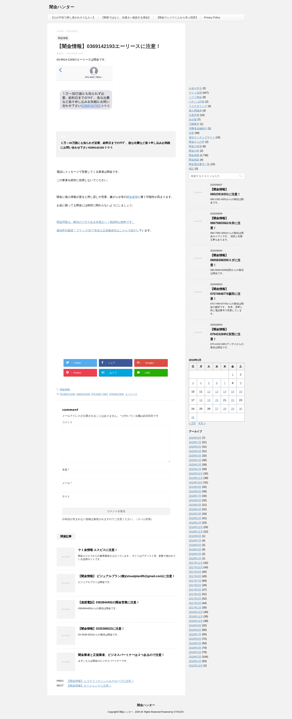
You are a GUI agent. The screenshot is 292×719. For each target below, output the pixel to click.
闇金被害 (132, 196)
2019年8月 (195, 491)
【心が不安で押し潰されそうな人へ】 (73, 17)
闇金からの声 (196, 141)
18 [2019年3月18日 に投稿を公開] (200, 400)
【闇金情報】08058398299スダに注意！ (225, 260)
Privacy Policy (212, 17)
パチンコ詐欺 (196, 101)
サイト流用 (195, 92)
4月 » (202, 423)
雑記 (191, 168)
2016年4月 (195, 647)
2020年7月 (195, 442)
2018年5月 (195, 544)
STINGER (178, 712)
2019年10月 (196, 482)
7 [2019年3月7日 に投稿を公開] (224, 383)
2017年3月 (195, 598)
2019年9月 (195, 486)
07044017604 (116, 394)
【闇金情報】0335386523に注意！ (101, 628)
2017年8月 (195, 576)
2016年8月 (195, 629)
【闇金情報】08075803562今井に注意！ (225, 223)
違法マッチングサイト (202, 137)
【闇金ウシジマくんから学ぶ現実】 (177, 17)
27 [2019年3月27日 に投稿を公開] (216, 408)
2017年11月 (196, 562)
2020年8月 (195, 437)
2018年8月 (195, 536)
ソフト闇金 (195, 97)
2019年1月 (195, 522)
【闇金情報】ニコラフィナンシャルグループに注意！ (100, 681)
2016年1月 (195, 661)
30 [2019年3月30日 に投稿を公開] (240, 408)
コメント (67, 422)
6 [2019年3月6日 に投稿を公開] (217, 383)
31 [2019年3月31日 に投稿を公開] (193, 417)
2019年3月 (195, 513)
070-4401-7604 (99, 394)
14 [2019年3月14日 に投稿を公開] (224, 391)
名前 (65, 469)
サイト (66, 496)
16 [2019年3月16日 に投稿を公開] (240, 391)
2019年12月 (196, 473)
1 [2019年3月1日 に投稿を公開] (232, 374)
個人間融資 (195, 110)
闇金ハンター (61, 7)
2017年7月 (195, 580)
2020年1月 (195, 469)
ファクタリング (198, 106)
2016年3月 (195, 652)
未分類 (193, 119)
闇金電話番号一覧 (199, 164)
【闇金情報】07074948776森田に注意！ (225, 293)
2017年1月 (195, 607)
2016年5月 (195, 643)
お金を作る (195, 88)
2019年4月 (195, 509)
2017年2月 (195, 603)
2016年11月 (196, 616)
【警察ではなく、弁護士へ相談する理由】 (126, 17)
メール (67, 483)
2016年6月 (195, 638)
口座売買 (194, 115)
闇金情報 (65, 389)
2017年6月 (195, 585)
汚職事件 (194, 123)
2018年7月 (195, 540)
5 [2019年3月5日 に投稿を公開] (209, 383)
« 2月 (192, 423)
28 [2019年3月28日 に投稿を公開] (224, 408)
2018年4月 (195, 549)
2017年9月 (195, 571)
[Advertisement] (84, 268)
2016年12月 (196, 611)
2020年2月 (195, 464)
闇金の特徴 (195, 146)
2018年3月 (195, 553)
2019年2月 (195, 518)
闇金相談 (194, 159)
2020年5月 (195, 451)
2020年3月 (195, 460)
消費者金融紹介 (198, 128)
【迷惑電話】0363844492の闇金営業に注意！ (108, 602)
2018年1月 (195, 558)
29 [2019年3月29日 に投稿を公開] (232, 408)
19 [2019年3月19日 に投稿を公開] (208, 400)
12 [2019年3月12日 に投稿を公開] (208, 391)
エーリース (131, 394)
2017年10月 (196, 567)
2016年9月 (195, 625)
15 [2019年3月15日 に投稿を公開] (232, 391)
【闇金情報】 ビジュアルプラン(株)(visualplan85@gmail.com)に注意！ (126, 576)
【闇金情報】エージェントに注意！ (89, 685)
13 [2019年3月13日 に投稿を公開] (216, 391)
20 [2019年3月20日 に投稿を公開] (216, 400)
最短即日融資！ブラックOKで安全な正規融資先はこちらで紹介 (96, 230)
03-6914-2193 (67, 394)
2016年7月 (195, 634)
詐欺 (191, 132)
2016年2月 (195, 656)
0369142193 (83, 394)
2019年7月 (195, 495)
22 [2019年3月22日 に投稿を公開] (232, 400)
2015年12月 (196, 665)
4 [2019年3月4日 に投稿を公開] (200, 383)
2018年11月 (196, 531)
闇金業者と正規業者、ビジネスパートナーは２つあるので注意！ (121, 654)
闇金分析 (194, 150)
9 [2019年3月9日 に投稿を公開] (240, 383)
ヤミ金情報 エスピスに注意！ (98, 549)
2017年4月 (195, 594)
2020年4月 (195, 455)
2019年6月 (195, 500)
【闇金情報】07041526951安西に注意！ (225, 334)
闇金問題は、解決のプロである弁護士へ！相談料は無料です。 (96, 222)
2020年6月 (195, 446)
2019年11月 (196, 477)
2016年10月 (196, 620)
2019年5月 (195, 504)
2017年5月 (195, 589)
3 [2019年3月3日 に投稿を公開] (193, 383)
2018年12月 (196, 527)
